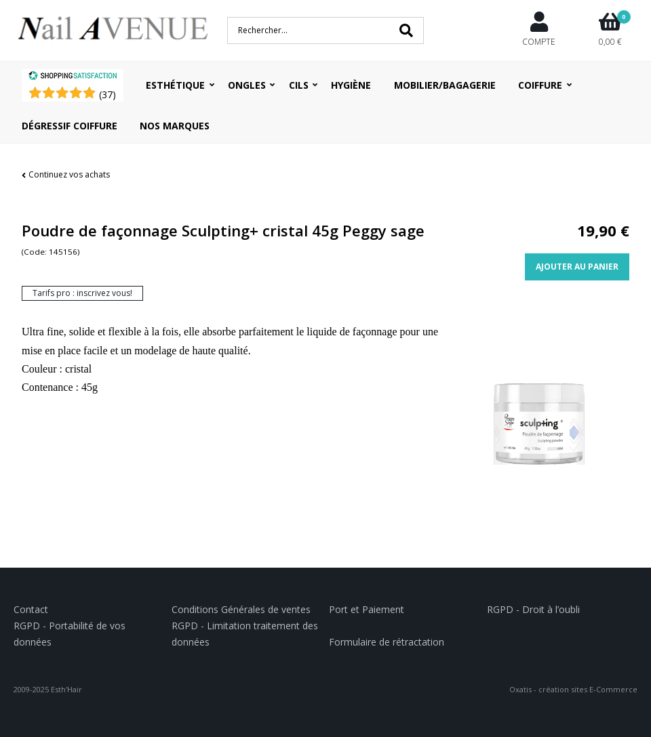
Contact (31, 609)
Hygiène (351, 85)
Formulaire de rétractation (386, 641)
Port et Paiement (366, 609)
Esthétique (175, 85)
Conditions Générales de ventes (241, 609)
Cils (299, 85)
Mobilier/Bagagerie (445, 85)
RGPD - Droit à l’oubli (533, 609)
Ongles (247, 85)
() (107, 94)
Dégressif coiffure (69, 125)
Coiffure (540, 85)
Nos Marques (175, 125)
